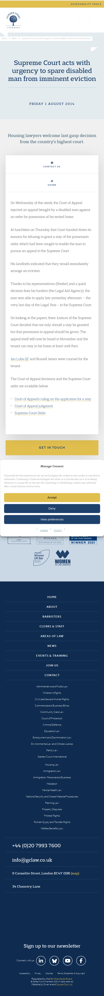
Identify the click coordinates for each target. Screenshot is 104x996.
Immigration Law (52, 770)
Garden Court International (52, 756)
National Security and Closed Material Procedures (52, 796)
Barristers (52, 616)
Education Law (52, 731)
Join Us (52, 665)
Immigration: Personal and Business (52, 777)
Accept (52, 497)
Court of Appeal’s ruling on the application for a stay (53, 399)
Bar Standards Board (61, 978)
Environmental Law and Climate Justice (52, 743)
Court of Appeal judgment (34, 406)
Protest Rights (52, 815)
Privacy (58, 529)
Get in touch (52, 447)
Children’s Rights (52, 692)
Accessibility (24, 973)
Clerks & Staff (52, 626)
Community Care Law (52, 711)
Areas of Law (52, 636)
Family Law (52, 750)
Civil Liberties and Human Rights (52, 699)
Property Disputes (52, 809)
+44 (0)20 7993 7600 (85, 20)
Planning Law (52, 802)
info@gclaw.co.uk (32, 860)
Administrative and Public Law (52, 686)
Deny (52, 508)
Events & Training (52, 655)
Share (52, 183)
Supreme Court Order (30, 413)
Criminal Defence (52, 724)
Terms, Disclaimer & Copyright (71, 973)
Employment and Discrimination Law (52, 737)
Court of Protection (52, 718)
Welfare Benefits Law (52, 828)
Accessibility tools (86, 4)
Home (52, 597)
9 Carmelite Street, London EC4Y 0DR (45, 873)
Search (76, 20)
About (52, 607)
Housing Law (52, 764)
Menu (94, 20)
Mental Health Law (52, 790)
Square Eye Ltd (64, 984)
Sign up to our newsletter (52, 946)
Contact (52, 675)
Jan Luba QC (20, 359)
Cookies (44, 529)
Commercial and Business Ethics (52, 705)
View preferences (52, 519)
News (52, 646)
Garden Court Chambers (13, 20)
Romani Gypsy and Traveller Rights (52, 822)
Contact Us (52, 165)
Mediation (52, 783)
